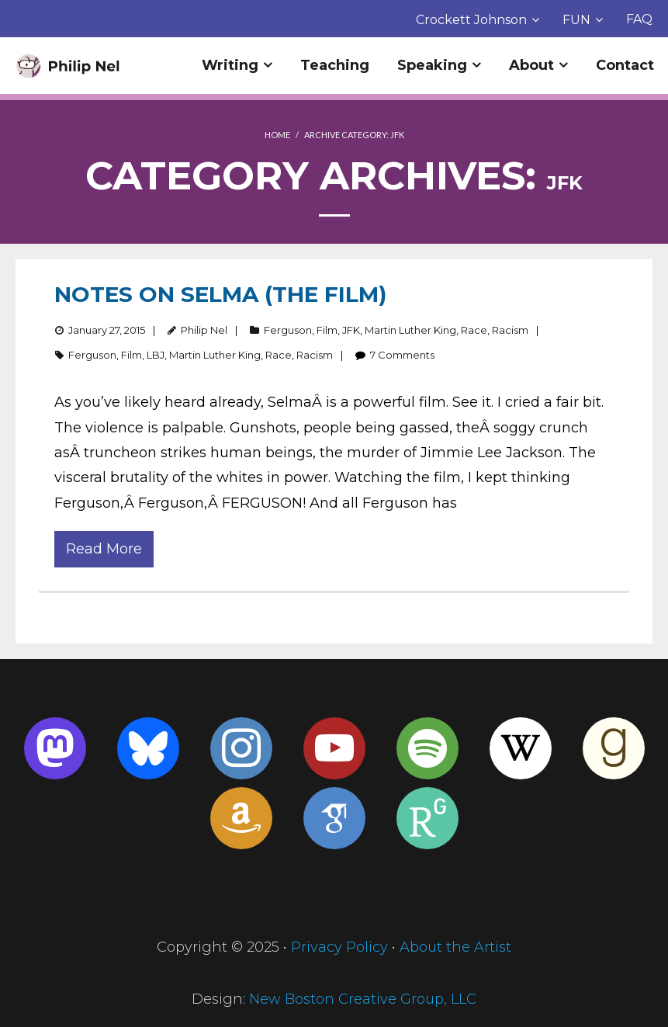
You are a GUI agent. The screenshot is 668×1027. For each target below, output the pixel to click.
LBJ (155, 355)
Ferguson (288, 330)
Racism (510, 330)
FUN (576, 19)
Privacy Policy (339, 947)
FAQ (639, 19)
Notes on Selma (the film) (220, 294)
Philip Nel (204, 330)
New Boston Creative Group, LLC (362, 999)
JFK (351, 330)
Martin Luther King (410, 330)
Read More (104, 548)
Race (474, 330)
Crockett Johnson (471, 19)
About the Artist (455, 947)
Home (277, 135)
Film (327, 330)
